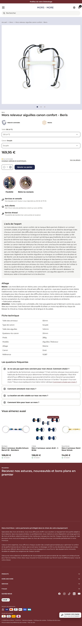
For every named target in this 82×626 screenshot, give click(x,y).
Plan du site (31, 622)
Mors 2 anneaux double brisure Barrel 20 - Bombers (15, 449)
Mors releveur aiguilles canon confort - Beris (31, 22)
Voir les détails (75, 160)
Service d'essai (11, 213)
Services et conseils (13, 199)
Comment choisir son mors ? (65, 382)
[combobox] (41, 13)
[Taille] (41, 134)
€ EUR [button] (5, 600)
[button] (41, 589)
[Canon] (41, 145)
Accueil (4, 22)
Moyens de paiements (8, 606)
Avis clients (10, 206)
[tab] (41, 375)
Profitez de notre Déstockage (41, 2)
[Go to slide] (37, 107)
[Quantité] (7, 167)
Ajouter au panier (24, 167)
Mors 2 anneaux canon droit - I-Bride (45, 449)
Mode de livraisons (7, 613)
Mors (11, 22)
